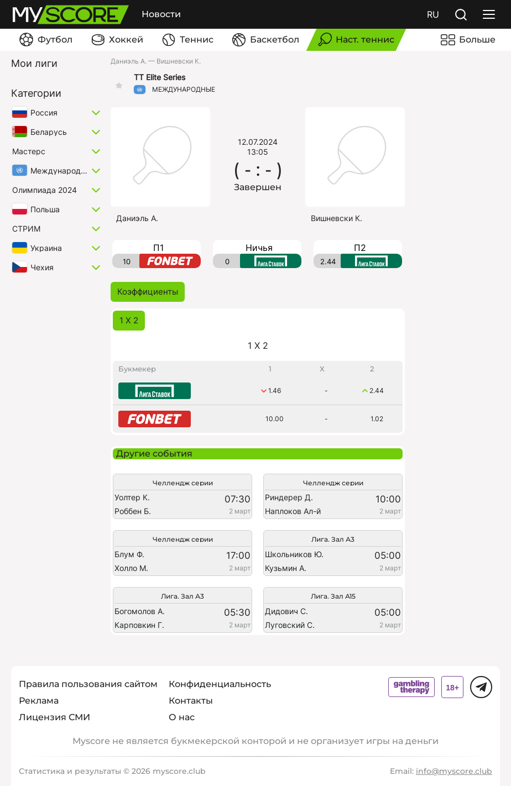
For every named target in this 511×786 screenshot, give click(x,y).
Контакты (191, 700)
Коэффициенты (147, 291)
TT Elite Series (159, 77)
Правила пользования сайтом (88, 684)
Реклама (39, 700)
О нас (182, 717)
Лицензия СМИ (54, 717)
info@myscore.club (454, 771)
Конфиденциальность (220, 684)
